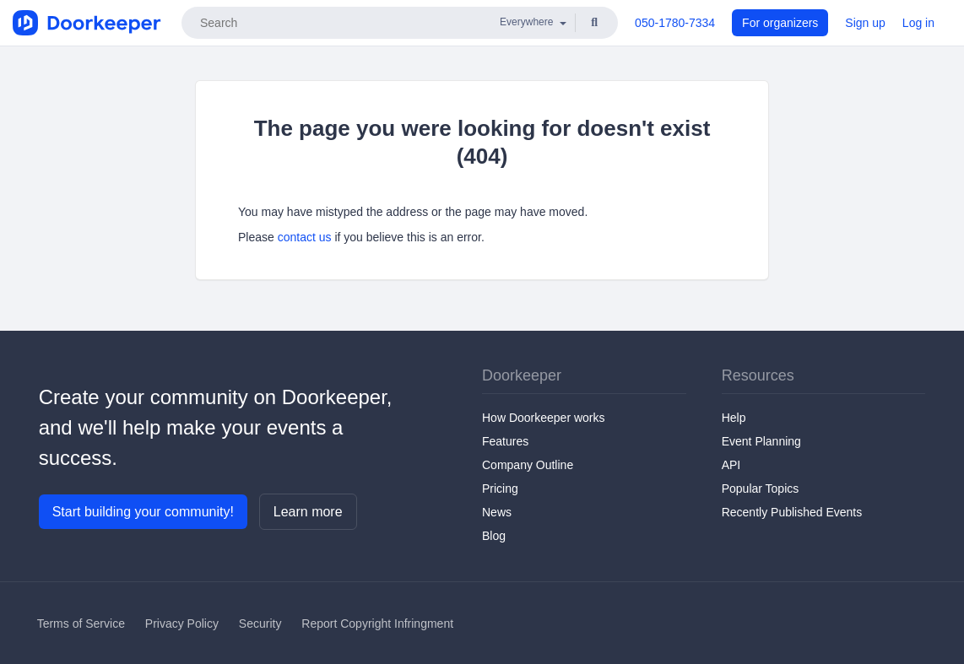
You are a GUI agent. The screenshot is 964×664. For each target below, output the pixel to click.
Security (260, 623)
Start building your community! (143, 512)
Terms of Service (81, 623)
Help (734, 417)
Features (505, 441)
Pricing (500, 488)
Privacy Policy (182, 623)
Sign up (865, 23)
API (731, 465)
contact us (305, 237)
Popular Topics (760, 488)
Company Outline (527, 465)
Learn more (308, 512)
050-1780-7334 (675, 23)
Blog (494, 536)
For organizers (780, 23)
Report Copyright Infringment (377, 623)
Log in (918, 23)
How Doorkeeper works (543, 417)
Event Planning (761, 441)
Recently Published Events (792, 512)
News (497, 512)
